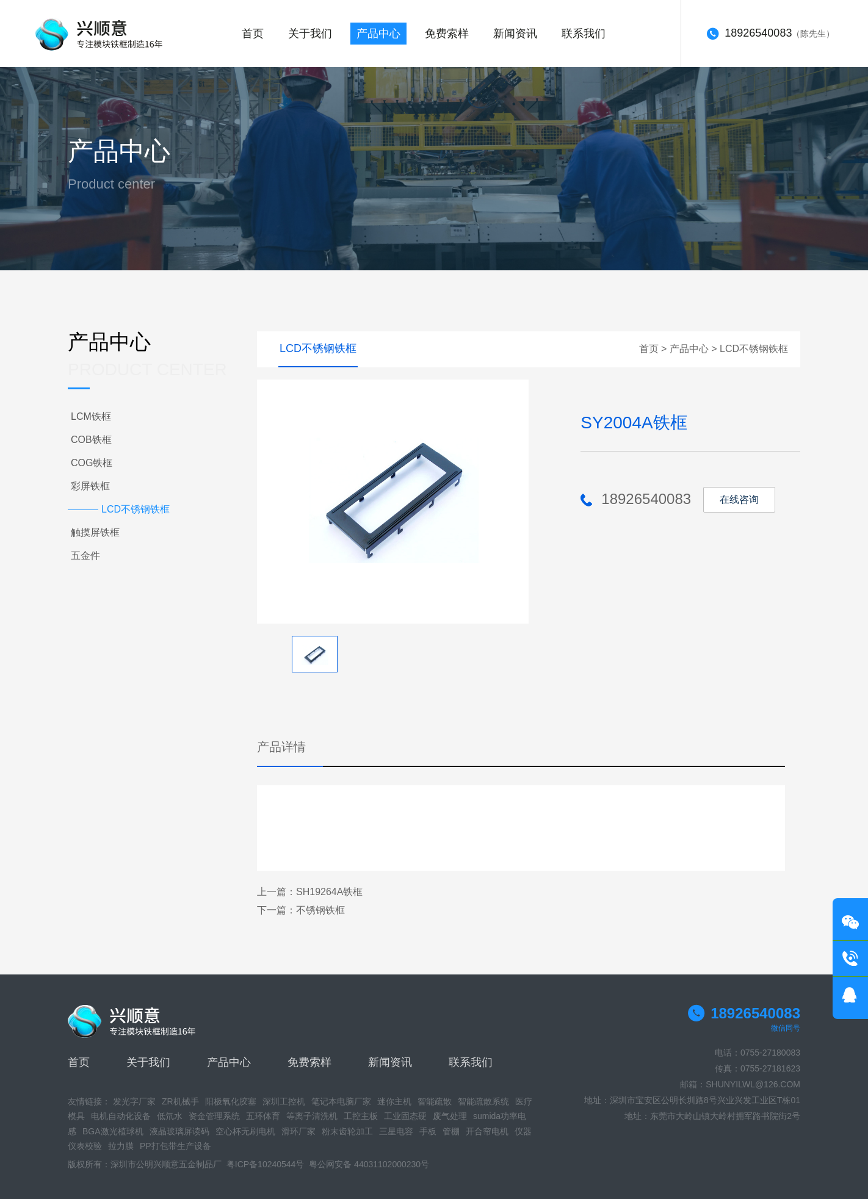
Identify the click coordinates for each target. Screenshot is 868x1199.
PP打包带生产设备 (175, 1146)
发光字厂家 (134, 1101)
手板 (427, 1131)
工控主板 (361, 1116)
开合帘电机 (487, 1131)
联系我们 (584, 33)
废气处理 (450, 1116)
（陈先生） (770, 34)
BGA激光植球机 (112, 1131)
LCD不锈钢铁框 (754, 349)
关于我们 (310, 33)
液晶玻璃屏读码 (179, 1131)
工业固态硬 (405, 1116)
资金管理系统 (214, 1116)
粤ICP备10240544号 (265, 1164)
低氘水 (170, 1116)
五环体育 (263, 1116)
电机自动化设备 (121, 1116)
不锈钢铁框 (320, 910)
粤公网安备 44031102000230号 (369, 1164)
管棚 (451, 1131)
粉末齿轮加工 (347, 1131)
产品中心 (378, 33)
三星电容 (396, 1131)
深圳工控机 (283, 1101)
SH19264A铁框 (329, 892)
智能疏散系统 (483, 1101)
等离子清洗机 (312, 1116)
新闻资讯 (515, 33)
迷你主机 (394, 1101)
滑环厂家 (298, 1131)
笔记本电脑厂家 (341, 1101)
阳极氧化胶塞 (230, 1101)
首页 (253, 33)
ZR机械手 (180, 1101)
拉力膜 (121, 1146)
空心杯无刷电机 (245, 1131)
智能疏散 (435, 1101)
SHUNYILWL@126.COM (753, 1084)
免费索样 (447, 33)
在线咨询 (739, 499)
